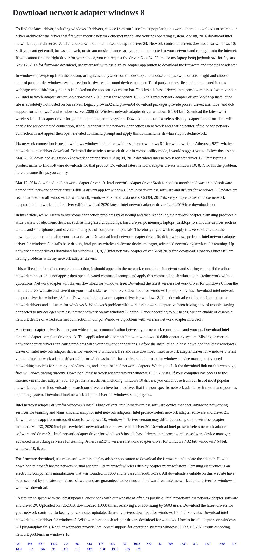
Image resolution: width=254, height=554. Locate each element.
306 (170, 543)
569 (42, 549)
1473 (90, 549)
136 (77, 549)
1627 (208, 543)
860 (77, 543)
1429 (54, 543)
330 (195, 543)
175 (101, 543)
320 (18, 543)
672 (139, 549)
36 (53, 549)
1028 (137, 543)
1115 (65, 549)
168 (102, 549)
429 (112, 543)
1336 (115, 549)
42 (160, 543)
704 (66, 543)
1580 (221, 543)
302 (124, 543)
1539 (183, 543)
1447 (19, 549)
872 (149, 543)
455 (127, 549)
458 (29, 543)
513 (89, 543)
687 (41, 543)
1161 (234, 543)
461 (31, 549)
